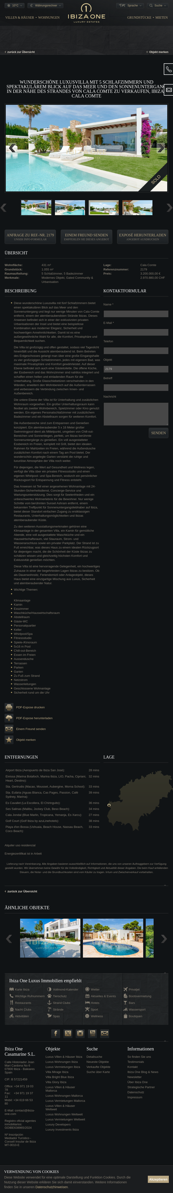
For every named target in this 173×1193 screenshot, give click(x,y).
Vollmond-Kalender (65, 989)
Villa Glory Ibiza (56, 1082)
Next (161, 148)
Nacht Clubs (23, 1009)
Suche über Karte (98, 1072)
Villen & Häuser (19, 17)
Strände (58, 1009)
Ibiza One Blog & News (142, 1072)
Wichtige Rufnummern (30, 996)
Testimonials (135, 1062)
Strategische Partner (141, 1087)
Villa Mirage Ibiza (57, 1072)
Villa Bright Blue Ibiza (60, 1077)
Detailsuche (94, 1056)
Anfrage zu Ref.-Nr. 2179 (30, 237)
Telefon (108, 341)
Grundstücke (139, 17)
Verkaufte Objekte (98, 1067)
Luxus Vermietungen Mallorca (65, 1100)
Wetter (95, 989)
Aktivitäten (22, 1016)
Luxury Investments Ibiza (62, 1129)
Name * (108, 304)
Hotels (95, 1003)
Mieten (161, 17)
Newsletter (134, 1077)
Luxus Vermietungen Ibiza (63, 1067)
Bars (132, 1003)
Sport (94, 1009)
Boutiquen (136, 1016)
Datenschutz (135, 1092)
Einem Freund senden (86, 237)
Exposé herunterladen (142, 237)
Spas (56, 1016)
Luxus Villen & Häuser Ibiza (64, 1056)
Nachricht (109, 396)
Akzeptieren (158, 1179)
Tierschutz (60, 996)
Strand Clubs (61, 1003)
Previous (12, 148)
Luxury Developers (58, 1124)
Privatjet (134, 989)
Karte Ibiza (22, 989)
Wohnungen (49, 17)
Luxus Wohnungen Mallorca (64, 1095)
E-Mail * (108, 323)
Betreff (107, 378)
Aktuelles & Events (103, 996)
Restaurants (23, 1003)
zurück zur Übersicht (20, 52)
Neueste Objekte (98, 1062)
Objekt (107, 359)
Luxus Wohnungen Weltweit (64, 1114)
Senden (158, 433)
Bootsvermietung (140, 996)
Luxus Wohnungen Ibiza (62, 1062)
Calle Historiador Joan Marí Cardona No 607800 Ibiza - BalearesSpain (20, 1067)
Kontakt (132, 1067)
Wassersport (137, 1009)
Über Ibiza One (137, 1082)
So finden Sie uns (139, 1056)
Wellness (97, 1016)
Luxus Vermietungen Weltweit (65, 1119)
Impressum (134, 1097)
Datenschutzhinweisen (51, 1187)
